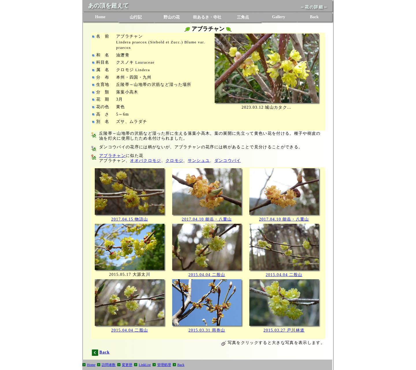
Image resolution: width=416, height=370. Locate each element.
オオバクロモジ (145, 160)
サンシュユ (199, 160)
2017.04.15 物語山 (129, 219)
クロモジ (174, 160)
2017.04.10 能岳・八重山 (207, 219)
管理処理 (164, 365)
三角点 (243, 17)
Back (314, 17)
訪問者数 (109, 365)
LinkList (145, 365)
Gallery (278, 17)
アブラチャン (112, 155)
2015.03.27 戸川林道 (284, 330)
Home (100, 17)
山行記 (136, 17)
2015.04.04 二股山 (206, 275)
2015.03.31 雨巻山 (206, 330)
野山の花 (172, 17)
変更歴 (127, 365)
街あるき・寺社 (207, 17)
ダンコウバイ (227, 160)
